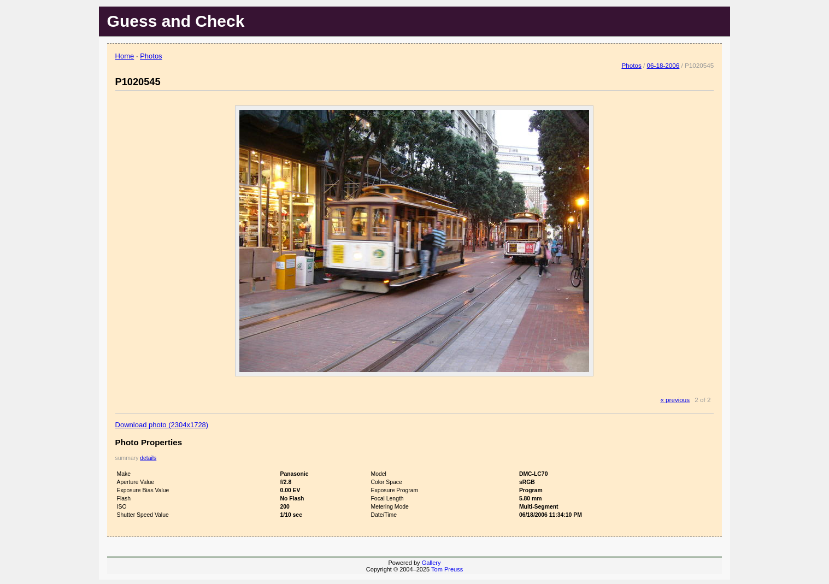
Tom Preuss (447, 569)
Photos (151, 56)
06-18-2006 (663, 65)
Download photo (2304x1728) (162, 425)
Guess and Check (176, 21)
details (148, 458)
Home (124, 56)
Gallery (431, 562)
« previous (675, 399)
